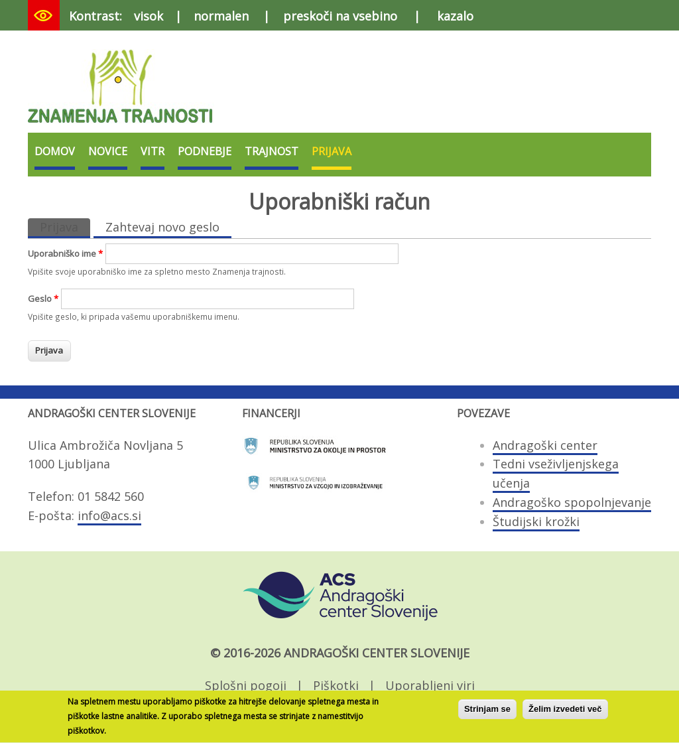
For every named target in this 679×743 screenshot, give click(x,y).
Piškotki (336, 685)
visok (148, 16)
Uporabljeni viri (430, 685)
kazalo (455, 16)
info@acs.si (109, 515)
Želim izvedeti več (565, 713)
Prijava (331, 151)
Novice (107, 151)
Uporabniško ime (65, 253)
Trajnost (271, 151)
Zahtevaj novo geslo (162, 227)
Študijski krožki (536, 521)
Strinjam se (487, 713)
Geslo (43, 298)
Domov (54, 151)
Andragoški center (545, 445)
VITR (152, 151)
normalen (221, 16)
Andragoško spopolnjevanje (572, 502)
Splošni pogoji (245, 685)
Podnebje (204, 151)
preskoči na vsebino (340, 16)
